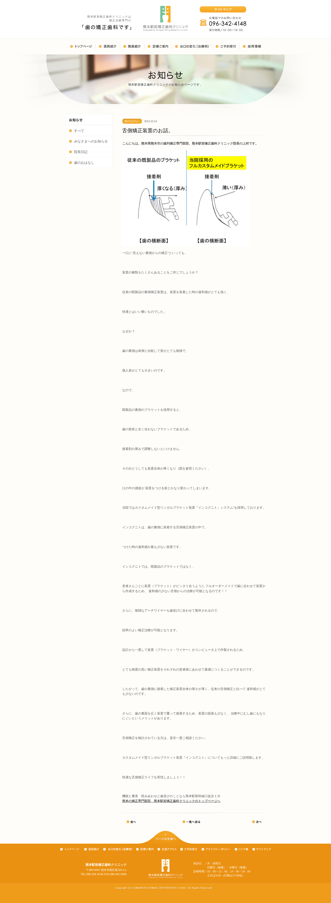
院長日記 (78, 151)
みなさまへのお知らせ (88, 141)
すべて (76, 130)
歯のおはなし (81, 162)
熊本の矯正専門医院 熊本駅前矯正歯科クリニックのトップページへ (171, 801)
